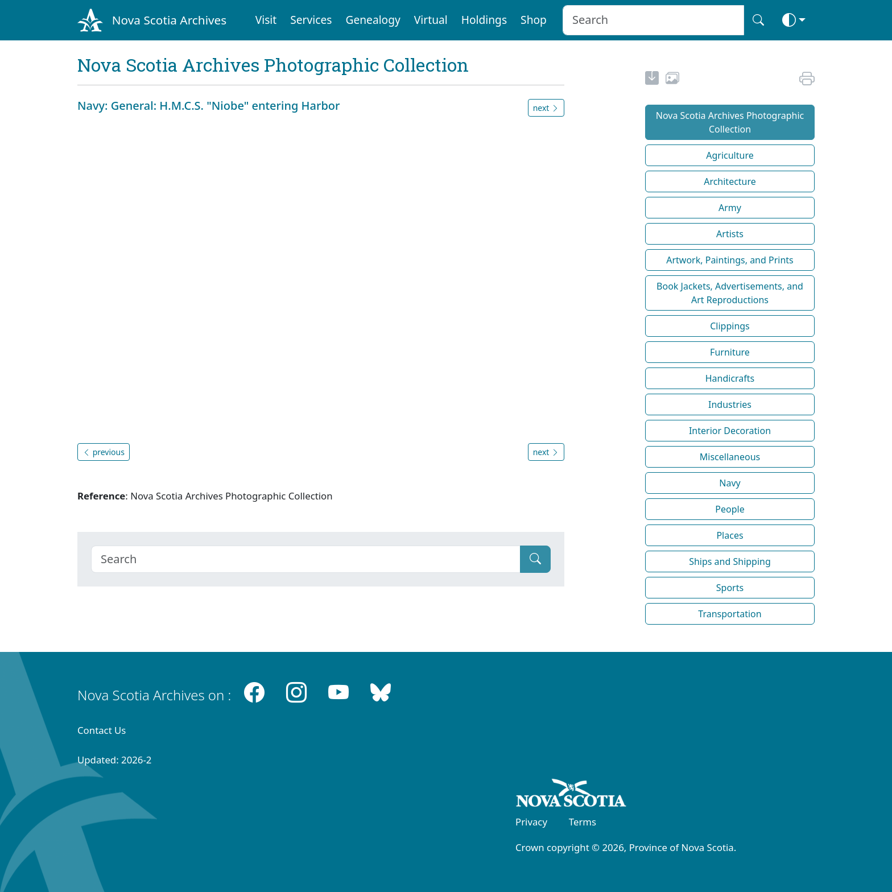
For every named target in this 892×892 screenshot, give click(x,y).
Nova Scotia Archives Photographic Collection (730, 122)
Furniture (730, 352)
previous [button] (103, 452)
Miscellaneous (730, 457)
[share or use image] (672, 79)
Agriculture (729, 155)
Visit (266, 19)
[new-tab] (652, 79)
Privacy (531, 821)
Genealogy (372, 19)
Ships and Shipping (730, 561)
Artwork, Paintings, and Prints (730, 260)
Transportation (729, 614)
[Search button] (758, 20)
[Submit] (535, 559)
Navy (729, 483)
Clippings (730, 326)
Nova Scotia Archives (169, 20)
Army (729, 207)
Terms (582, 821)
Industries (729, 404)
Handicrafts (730, 378)
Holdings (484, 19)
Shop (534, 19)
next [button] (546, 107)
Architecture (730, 181)
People (729, 509)
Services (311, 19)
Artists (730, 234)
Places (729, 535)
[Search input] (653, 20)
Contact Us (101, 730)
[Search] (306, 559)
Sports (730, 587)
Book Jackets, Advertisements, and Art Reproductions (729, 293)
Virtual (431, 19)
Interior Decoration (730, 430)
